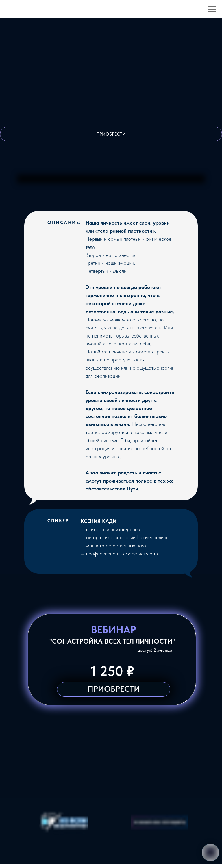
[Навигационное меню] (212, 9)
